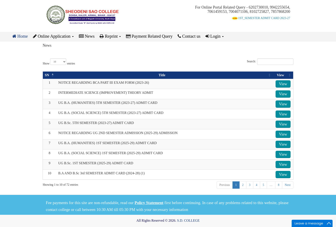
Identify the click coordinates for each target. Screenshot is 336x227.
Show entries (59, 61)
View (283, 84)
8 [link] (278, 185)
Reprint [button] (110, 36)
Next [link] (288, 185)
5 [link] (263, 185)
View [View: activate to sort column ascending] (280, 75)
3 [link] (249, 185)
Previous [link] (224, 185)
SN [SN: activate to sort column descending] (47, 75)
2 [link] (243, 185)
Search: (270, 61)
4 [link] (256, 185)
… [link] (271, 185)
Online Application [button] (53, 36)
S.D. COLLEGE (188, 220)
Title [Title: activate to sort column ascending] (162, 75)
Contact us (189, 36)
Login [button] (215, 36)
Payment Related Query (149, 36)
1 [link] (236, 185)
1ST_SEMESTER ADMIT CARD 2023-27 (261, 18)
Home (20, 36)
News (87, 36)
